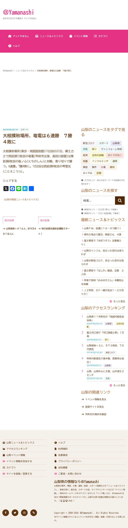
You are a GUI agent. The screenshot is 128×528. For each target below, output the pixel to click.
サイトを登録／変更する (17, 474)
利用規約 (61, 449)
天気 (85, 149)
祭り (94, 149)
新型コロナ (89, 143)
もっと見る (119, 301)
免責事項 (61, 455)
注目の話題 (98, 155)
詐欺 (99, 173)
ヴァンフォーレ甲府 (111, 149)
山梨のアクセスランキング (103, 308)
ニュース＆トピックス (49, 36)
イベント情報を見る (95, 399)
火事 (103, 167)
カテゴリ (101, 36)
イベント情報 (78, 36)
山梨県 (116, 143)
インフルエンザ (100, 161)
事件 (94, 167)
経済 (85, 155)
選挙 (115, 161)
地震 (85, 161)
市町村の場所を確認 (95, 414)
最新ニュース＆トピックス (103, 220)
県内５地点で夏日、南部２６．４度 (102, 234)
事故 (85, 167)
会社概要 (61, 467)
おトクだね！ (115, 155)
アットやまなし (18, 36)
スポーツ (24, 129)
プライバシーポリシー (68, 461)
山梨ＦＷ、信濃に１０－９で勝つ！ (102, 228)
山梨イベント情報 (13, 455)
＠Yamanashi (18, 12)
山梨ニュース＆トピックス (18, 443)
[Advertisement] (64, 100)
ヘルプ (14, 46)
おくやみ (87, 173)
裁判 (112, 167)
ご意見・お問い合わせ (68, 474)
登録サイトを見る (94, 407)
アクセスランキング (15, 449)
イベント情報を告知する (17, 461)
